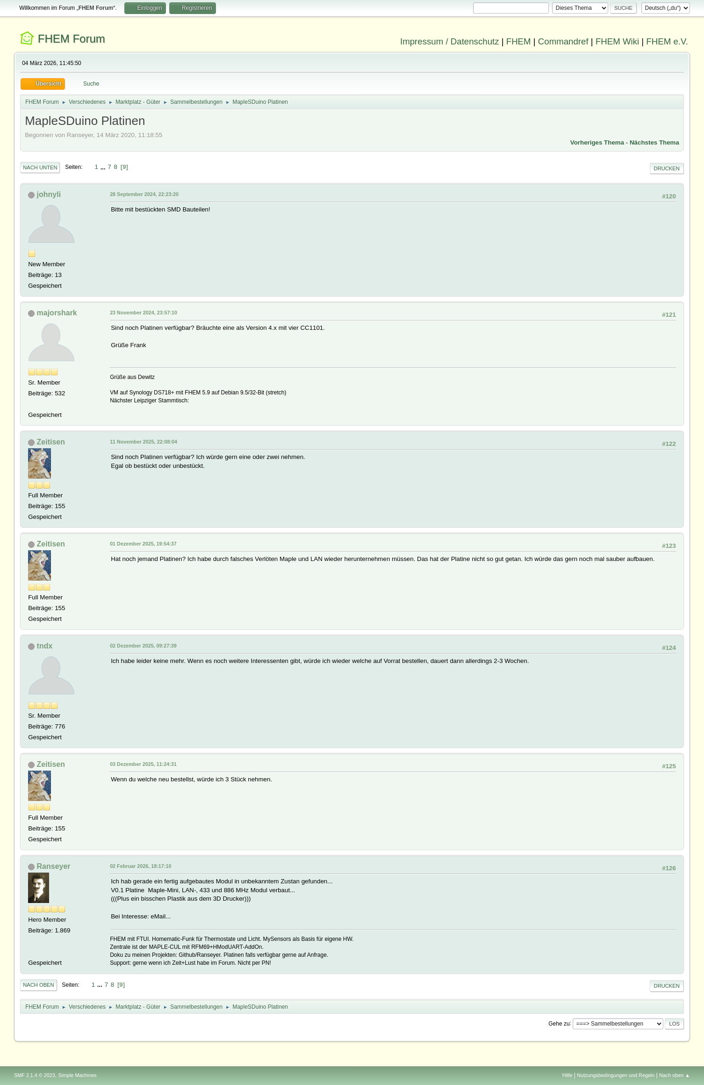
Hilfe (567, 1075)
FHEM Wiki (617, 41)
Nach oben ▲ (674, 1075)
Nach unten (40, 167)
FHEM (518, 41)
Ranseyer (54, 866)
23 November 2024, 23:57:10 (143, 312)
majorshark (57, 313)
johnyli (49, 194)
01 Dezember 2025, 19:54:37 (143, 543)
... (104, 166)
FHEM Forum (71, 38)
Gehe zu (558, 1023)
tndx (45, 646)
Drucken (667, 168)
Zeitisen (51, 442)
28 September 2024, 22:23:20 (144, 194)
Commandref (563, 41)
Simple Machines (77, 1075)
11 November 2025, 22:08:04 (143, 441)
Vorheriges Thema (597, 142)
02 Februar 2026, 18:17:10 (140, 866)
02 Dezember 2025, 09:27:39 (143, 645)
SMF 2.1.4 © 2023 (34, 1075)
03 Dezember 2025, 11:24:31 (143, 764)
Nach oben (38, 985)
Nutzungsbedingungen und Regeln (615, 1075)
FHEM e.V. (667, 41)
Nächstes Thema (654, 142)
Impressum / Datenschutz (449, 41)
